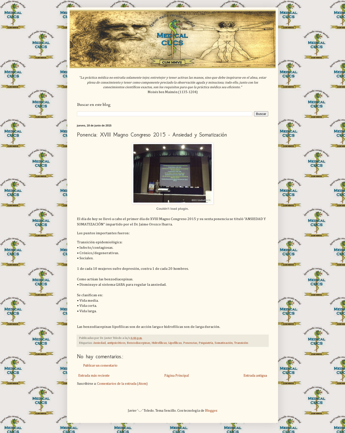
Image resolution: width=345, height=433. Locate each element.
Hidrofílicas (159, 343)
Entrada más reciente (94, 375)
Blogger (211, 410)
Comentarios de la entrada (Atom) (122, 383)
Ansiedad (99, 343)
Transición (241, 343)
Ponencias (190, 343)
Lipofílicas (175, 343)
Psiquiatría (206, 343)
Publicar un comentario (100, 365)
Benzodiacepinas (138, 343)
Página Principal (176, 375)
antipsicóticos (116, 343)
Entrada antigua (255, 375)
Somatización (224, 343)
